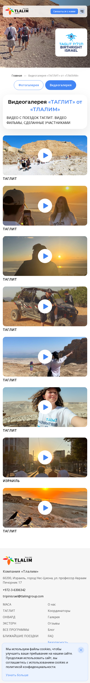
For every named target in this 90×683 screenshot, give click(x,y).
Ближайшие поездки (20, 636)
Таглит (9, 611)
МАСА (7, 604)
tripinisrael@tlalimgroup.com (23, 596)
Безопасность (58, 642)
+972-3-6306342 (14, 590)
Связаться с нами (64, 11)
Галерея (54, 617)
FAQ (50, 636)
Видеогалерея (61, 85)
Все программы (16, 630)
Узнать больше (17, 675)
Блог (51, 630)
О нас (52, 604)
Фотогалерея (28, 85)
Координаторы (59, 611)
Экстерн (9, 623)
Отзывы (54, 623)
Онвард (9, 617)
